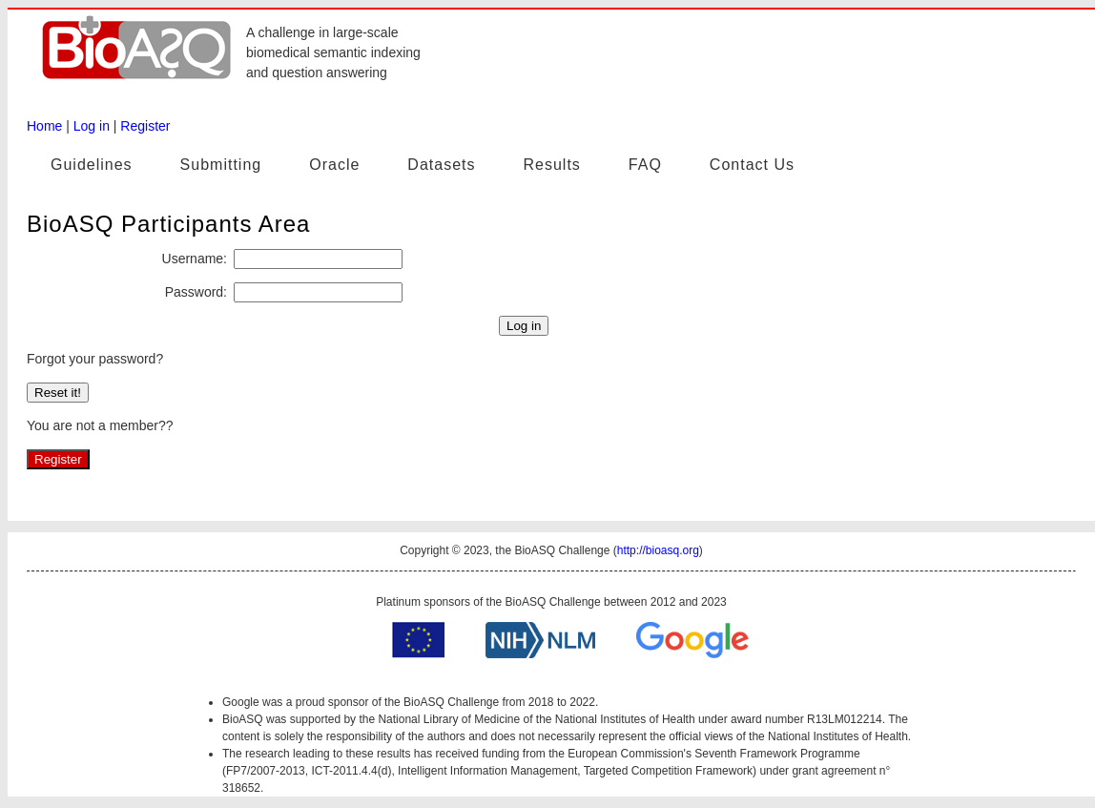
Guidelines (92, 164)
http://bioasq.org (658, 550)
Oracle (334, 164)
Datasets (441, 164)
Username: (194, 258)
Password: (196, 292)
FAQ (645, 164)
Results (551, 164)
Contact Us (752, 164)
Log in (91, 126)
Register (145, 126)
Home (44, 126)
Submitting (221, 164)
